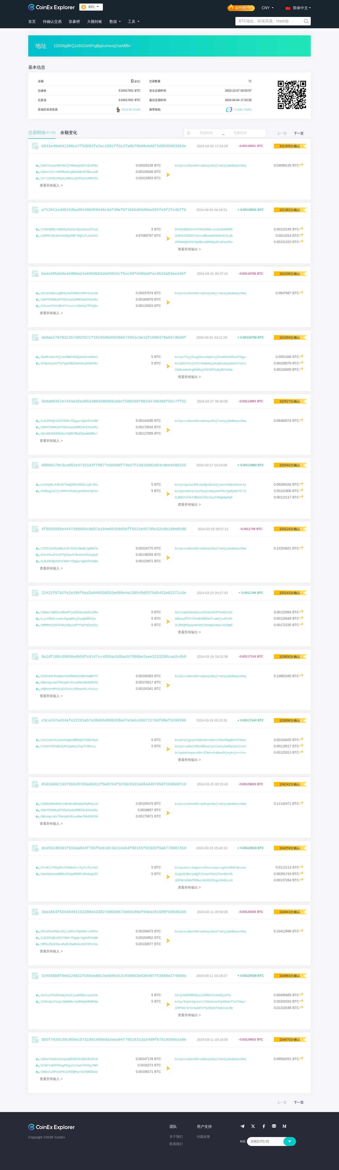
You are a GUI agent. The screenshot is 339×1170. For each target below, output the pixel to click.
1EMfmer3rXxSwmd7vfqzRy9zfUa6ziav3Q (204, 1008)
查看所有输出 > (189, 249)
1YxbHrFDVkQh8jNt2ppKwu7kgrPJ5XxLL (68, 746)
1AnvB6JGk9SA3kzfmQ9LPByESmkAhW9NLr (69, 433)
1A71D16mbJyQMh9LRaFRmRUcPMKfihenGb (69, 293)
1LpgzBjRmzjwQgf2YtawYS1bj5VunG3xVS (204, 874)
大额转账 (94, 22)
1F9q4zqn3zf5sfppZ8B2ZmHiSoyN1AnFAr (69, 363)
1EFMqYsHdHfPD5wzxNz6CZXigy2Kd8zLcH (204, 880)
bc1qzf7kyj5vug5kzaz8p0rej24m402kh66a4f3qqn (210, 357)
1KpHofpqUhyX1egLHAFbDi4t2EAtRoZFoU (69, 1059)
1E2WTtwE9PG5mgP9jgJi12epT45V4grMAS (69, 1065)
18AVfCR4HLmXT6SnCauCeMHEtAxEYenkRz (69, 299)
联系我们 (176, 1144)
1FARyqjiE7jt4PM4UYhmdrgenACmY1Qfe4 (69, 491)
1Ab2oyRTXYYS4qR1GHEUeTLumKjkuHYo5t (204, 619)
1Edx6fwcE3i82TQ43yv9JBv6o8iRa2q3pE (69, 555)
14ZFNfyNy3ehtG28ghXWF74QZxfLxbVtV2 (69, 236)
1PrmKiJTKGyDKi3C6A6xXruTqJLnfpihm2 (69, 867)
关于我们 (176, 1136)
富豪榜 (74, 22)
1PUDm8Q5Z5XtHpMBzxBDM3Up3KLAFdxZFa (204, 242)
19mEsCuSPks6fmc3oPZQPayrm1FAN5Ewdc (69, 1072)
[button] (296, 7)
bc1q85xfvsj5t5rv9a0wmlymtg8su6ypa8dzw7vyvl (210, 363)
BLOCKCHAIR (127, 110)
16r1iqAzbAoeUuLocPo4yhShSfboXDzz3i (204, 612)
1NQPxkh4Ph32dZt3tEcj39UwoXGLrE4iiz (69, 689)
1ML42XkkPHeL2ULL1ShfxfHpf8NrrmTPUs (69, 931)
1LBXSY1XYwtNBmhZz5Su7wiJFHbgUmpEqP (204, 497)
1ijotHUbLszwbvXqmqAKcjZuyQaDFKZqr (68, 619)
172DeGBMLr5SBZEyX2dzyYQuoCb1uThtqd (69, 229)
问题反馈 (203, 1136)
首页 (32, 22)
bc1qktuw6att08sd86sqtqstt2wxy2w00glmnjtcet (210, 746)
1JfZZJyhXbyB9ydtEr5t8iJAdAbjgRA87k (69, 548)
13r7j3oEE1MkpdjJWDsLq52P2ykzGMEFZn (69, 178)
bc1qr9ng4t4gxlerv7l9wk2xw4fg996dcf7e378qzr (210, 1001)
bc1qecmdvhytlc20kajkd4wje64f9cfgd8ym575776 (210, 491)
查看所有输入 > (51, 185)
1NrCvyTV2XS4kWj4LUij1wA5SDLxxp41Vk (69, 995)
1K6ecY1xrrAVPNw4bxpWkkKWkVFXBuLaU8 (69, 172)
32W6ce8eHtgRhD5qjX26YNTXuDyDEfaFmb (204, 370)
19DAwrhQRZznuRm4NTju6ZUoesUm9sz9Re (69, 612)
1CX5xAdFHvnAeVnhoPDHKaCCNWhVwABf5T (69, 676)
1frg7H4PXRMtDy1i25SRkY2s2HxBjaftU (203, 995)
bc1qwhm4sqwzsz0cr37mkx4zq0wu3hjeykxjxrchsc (210, 753)
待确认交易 (52, 22)
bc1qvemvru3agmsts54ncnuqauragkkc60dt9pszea (210, 867)
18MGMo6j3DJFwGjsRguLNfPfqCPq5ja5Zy (69, 625)
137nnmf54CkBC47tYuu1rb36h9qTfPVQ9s (69, 306)
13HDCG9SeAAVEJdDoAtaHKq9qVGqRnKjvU (69, 804)
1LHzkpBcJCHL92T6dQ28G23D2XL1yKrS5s (69, 485)
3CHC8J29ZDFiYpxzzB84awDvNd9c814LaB (204, 236)
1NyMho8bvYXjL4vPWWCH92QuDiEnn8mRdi (69, 357)
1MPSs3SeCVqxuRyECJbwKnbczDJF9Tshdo (69, 944)
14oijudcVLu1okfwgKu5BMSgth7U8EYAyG (69, 740)
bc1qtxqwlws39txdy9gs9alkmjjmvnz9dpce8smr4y (210, 485)
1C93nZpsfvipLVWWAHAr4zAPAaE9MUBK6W (69, 1001)
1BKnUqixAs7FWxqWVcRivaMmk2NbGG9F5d (69, 682)
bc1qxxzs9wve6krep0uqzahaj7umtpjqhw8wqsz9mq (210, 165)
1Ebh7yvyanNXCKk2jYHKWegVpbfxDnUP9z (69, 165)
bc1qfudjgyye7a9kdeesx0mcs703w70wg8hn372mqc (210, 740)
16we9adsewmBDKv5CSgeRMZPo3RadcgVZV (69, 874)
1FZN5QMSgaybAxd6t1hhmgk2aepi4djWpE (204, 625)
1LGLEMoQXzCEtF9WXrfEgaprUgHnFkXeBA (69, 421)
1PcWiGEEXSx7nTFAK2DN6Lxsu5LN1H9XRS (204, 229)
